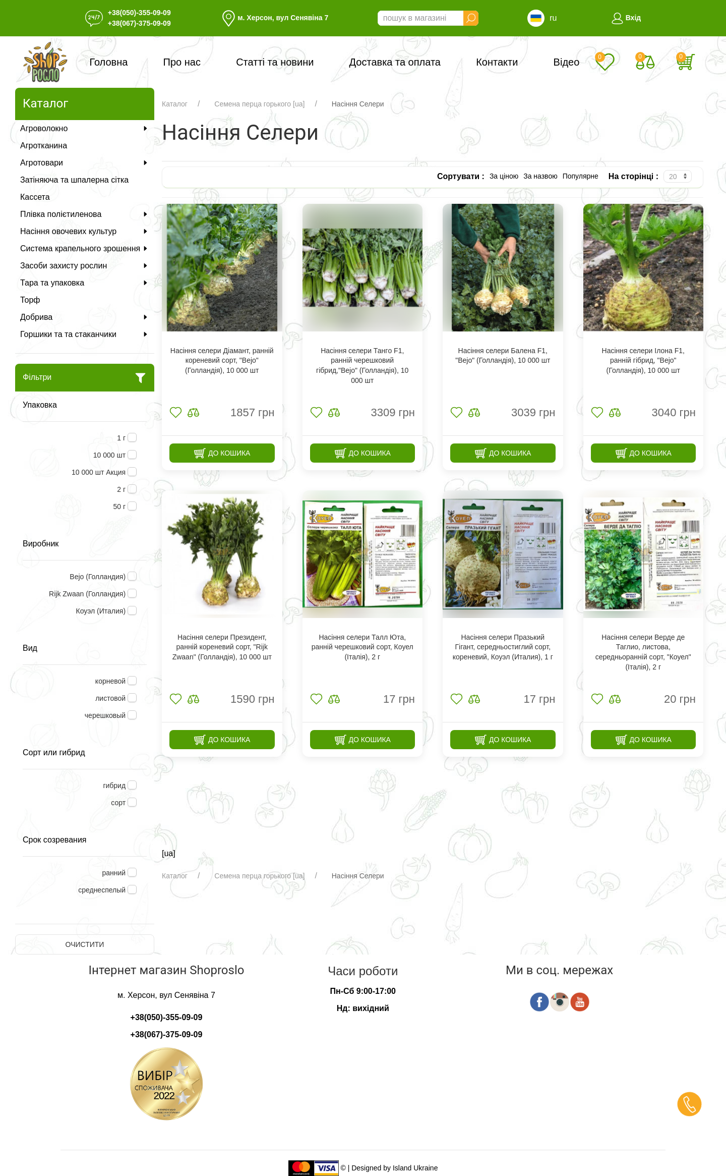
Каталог (175, 104)
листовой (111, 698)
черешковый (106, 715)
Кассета (35, 197)
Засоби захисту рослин (84, 265)
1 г (122, 438)
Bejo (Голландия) (99, 577)
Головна (108, 62)
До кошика (222, 453)
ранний (115, 873)
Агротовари (84, 162)
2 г (122, 489)
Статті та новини (275, 62)
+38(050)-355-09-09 (139, 13)
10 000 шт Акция (100, 472)
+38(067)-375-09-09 (139, 23)
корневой (111, 681)
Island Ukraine (415, 1167)
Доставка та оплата (395, 62)
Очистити (85, 944)
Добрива (84, 317)
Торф (30, 300)
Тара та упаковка (84, 282)
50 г (120, 506)
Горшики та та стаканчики (84, 334)
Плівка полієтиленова (84, 214)
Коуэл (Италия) (102, 611)
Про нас (182, 62)
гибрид (115, 785)
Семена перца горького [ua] (259, 104)
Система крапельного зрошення (84, 248)
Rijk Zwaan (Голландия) (88, 594)
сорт (119, 803)
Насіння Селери (358, 104)
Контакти (497, 62)
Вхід (626, 18)
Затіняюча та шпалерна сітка (74, 180)
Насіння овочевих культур (84, 231)
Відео (567, 62)
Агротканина (43, 145)
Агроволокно (84, 128)
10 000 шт (110, 455)
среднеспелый (103, 890)
